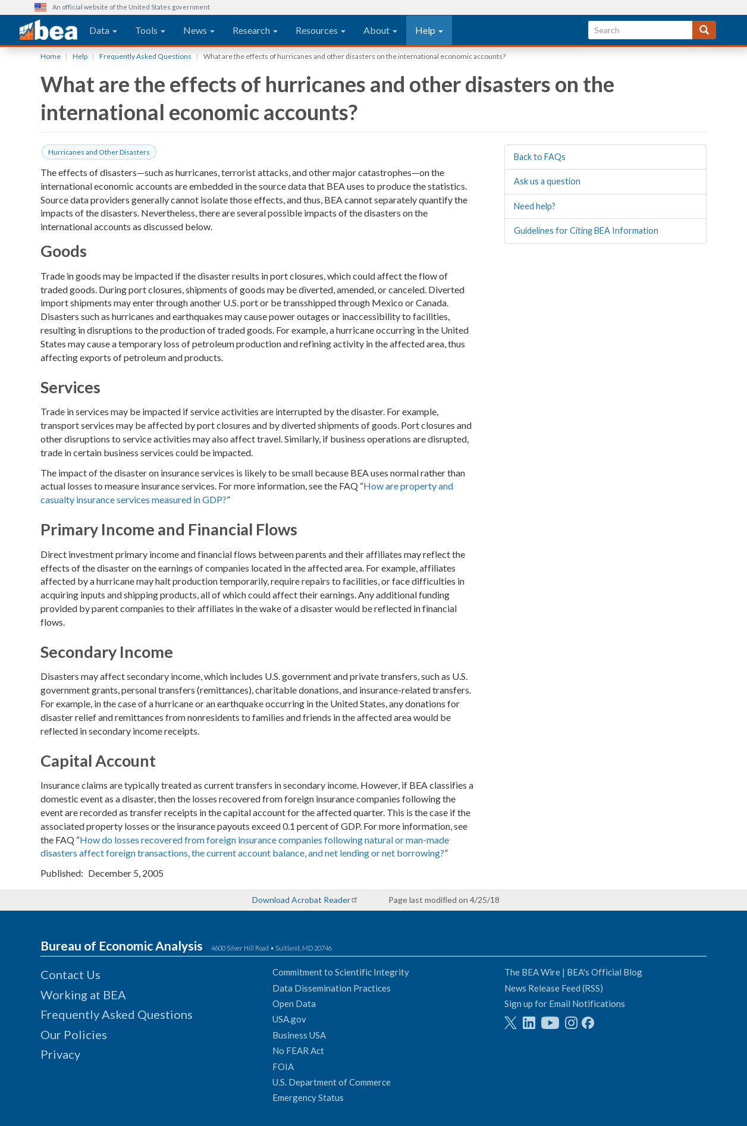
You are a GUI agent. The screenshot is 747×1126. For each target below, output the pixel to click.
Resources (321, 30)
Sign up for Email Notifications (564, 1003)
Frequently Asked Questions (145, 56)
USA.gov (289, 1019)
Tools (150, 30)
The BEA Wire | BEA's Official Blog (573, 972)
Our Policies (73, 1034)
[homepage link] (48, 30)
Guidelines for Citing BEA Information (586, 230)
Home (50, 56)
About (380, 30)
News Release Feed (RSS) (553, 988)
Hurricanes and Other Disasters (99, 152)
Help (429, 30)
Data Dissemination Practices (331, 988)
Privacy (60, 1054)
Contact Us (70, 974)
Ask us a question (547, 181)
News (199, 30)
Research (255, 30)
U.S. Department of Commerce (331, 1082)
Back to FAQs (540, 157)
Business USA (299, 1035)
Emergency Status (308, 1097)
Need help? (534, 206)
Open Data (294, 1003)
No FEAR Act (298, 1050)
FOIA (283, 1066)
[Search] (704, 30)
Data (103, 30)
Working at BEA (83, 994)
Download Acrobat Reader (301, 900)
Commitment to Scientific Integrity (340, 972)
